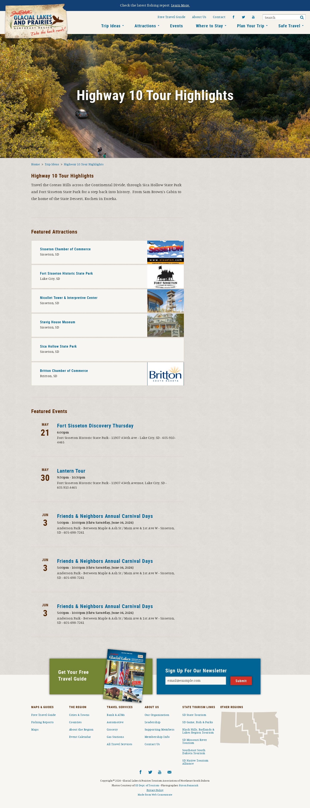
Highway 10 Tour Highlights (84, 164)
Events (176, 26)
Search (270, 17)
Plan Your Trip (250, 26)
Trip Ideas (111, 26)
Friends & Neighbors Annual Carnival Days (105, 515)
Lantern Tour (71, 470)
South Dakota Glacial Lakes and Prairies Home (36, 23)
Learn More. (180, 5)
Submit (302, 17)
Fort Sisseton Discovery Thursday (95, 425)
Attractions (145, 26)
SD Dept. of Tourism (147, 785)
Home (35, 164)
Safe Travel (289, 26)
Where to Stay (209, 26)
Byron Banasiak (188, 785)
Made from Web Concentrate (155, 794)
